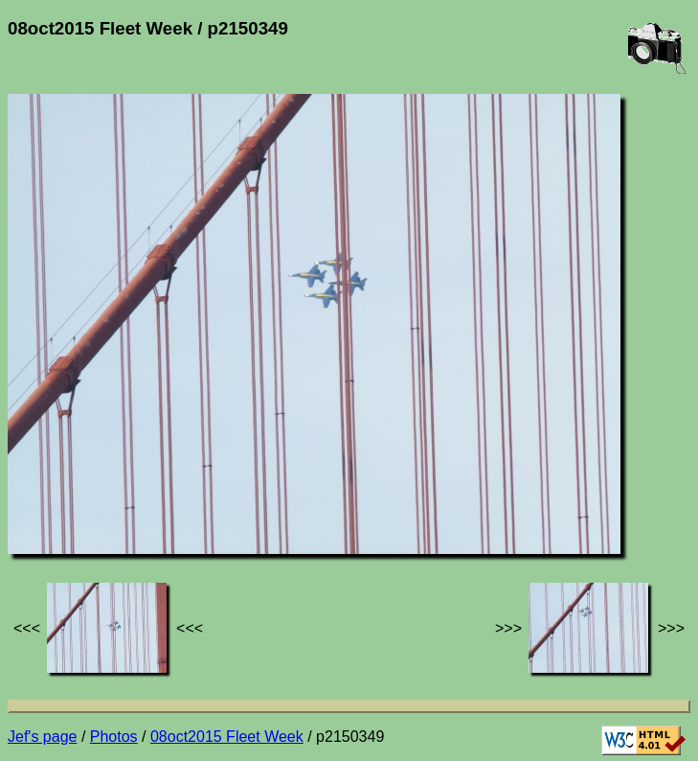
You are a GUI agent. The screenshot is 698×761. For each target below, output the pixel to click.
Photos (114, 736)
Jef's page (42, 736)
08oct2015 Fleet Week (227, 736)
